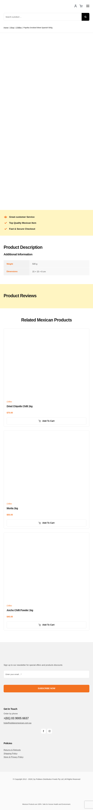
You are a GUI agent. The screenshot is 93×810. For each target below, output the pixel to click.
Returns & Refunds (12, 750)
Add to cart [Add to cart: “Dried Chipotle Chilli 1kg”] (46, 421)
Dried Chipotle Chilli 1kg (20, 406)
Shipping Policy (10, 753)
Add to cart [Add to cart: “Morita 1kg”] (46, 523)
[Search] (85, 17)
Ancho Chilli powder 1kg (20, 610)
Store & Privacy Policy (13, 757)
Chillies (9, 402)
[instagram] (49, 731)
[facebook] (43, 731)
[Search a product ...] (43, 17)
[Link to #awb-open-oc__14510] (87, 6)
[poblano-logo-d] (13, 4)
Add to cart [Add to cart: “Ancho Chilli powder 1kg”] (46, 625)
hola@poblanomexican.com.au (17, 723)
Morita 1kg (12, 508)
